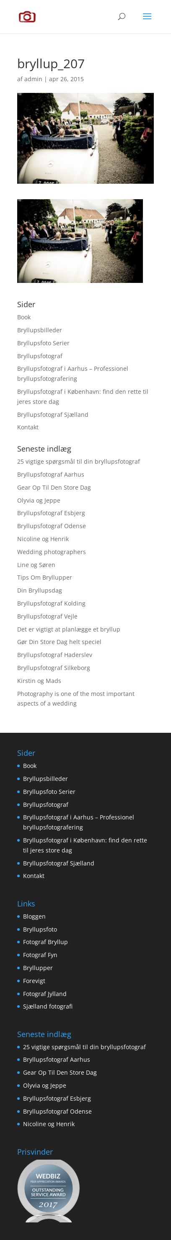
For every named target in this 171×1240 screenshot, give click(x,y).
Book (24, 317)
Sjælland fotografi (48, 1006)
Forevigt (34, 981)
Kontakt (28, 427)
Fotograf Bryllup (45, 942)
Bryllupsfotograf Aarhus (50, 474)
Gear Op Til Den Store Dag (54, 487)
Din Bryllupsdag (39, 590)
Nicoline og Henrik (43, 539)
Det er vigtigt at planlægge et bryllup (68, 629)
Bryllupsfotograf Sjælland (52, 414)
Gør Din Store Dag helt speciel (59, 642)
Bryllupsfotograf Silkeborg (53, 668)
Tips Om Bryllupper (44, 577)
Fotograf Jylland (45, 994)
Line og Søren (36, 565)
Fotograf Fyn (40, 955)
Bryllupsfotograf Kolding (51, 603)
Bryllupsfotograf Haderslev (54, 655)
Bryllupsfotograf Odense (51, 526)
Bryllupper (38, 968)
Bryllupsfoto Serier (43, 343)
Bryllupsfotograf (39, 356)
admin (33, 79)
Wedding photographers (51, 552)
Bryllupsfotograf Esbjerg (51, 513)
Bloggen (34, 916)
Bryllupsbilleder (39, 330)
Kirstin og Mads (39, 681)
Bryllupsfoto (40, 929)
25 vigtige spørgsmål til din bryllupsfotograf (78, 461)
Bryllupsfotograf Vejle (47, 616)
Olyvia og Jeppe (38, 500)
